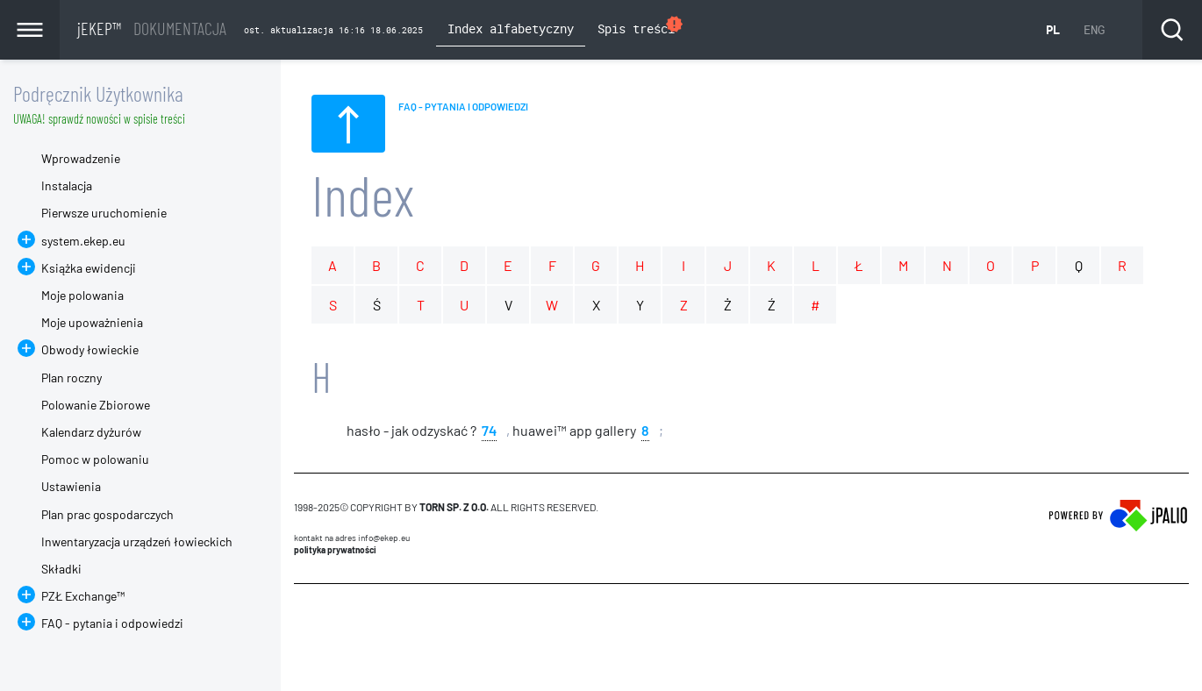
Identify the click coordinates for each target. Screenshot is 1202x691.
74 (489, 429)
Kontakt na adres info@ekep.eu (352, 537)
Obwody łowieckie (90, 349)
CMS (304, 617)
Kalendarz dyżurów (91, 431)
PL (1053, 29)
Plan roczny (71, 377)
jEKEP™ (151, 28)
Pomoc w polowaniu (95, 459)
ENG (1094, 29)
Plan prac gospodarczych (107, 514)
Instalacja (66, 185)
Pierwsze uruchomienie (104, 212)
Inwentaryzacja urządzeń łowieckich (137, 541)
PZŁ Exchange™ (83, 595)
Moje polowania (82, 295)
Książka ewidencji (88, 267)
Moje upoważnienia (92, 322)
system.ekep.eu (83, 240)
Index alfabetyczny (510, 28)
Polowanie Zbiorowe (95, 404)
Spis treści (640, 27)
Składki (61, 568)
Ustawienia (71, 486)
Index (362, 194)
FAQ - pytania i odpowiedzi (112, 623)
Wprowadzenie (80, 158)
